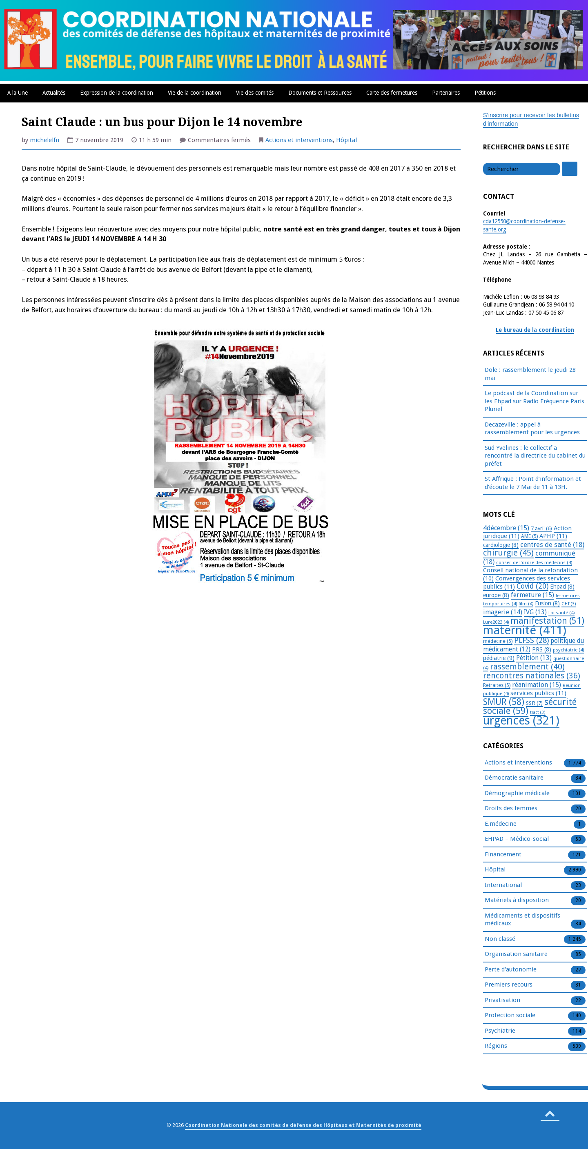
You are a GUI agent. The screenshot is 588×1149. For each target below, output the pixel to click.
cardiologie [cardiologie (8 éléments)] (501, 545)
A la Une (17, 92)
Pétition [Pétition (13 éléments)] (534, 658)
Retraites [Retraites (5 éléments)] (496, 685)
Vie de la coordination (194, 92)
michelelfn (44, 140)
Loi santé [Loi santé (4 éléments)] (561, 613)
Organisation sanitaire (516, 954)
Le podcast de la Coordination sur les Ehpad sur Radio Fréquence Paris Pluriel (534, 401)
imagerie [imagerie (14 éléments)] (502, 612)
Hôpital (346, 140)
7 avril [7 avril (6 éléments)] (541, 528)
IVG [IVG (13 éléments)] (535, 612)
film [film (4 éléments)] (526, 604)
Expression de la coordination (116, 92)
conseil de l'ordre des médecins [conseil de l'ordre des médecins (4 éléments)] (534, 562)
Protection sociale (510, 1015)
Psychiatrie (500, 1031)
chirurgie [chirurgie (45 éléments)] (508, 553)
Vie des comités (255, 92)
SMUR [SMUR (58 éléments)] (503, 702)
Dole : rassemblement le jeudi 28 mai (530, 374)
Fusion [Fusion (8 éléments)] (547, 603)
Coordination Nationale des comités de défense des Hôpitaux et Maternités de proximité (303, 1125)
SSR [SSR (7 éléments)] (534, 703)
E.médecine (501, 824)
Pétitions (485, 92)
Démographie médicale (517, 793)
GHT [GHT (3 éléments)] (568, 604)
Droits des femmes (511, 809)
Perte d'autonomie (511, 970)
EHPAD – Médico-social (517, 839)
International (503, 885)
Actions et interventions (299, 140)
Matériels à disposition (517, 900)
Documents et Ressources (320, 92)
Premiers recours (508, 985)
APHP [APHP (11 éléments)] (553, 536)
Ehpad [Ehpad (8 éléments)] (562, 586)
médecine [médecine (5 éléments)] (497, 641)
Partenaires (446, 92)
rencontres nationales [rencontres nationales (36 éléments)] (531, 675)
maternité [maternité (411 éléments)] (524, 630)
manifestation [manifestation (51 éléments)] (547, 621)
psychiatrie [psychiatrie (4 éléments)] (568, 650)
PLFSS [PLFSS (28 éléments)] (531, 640)
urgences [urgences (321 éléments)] (521, 720)
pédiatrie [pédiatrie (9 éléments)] (498, 658)
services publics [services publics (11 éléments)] (538, 693)
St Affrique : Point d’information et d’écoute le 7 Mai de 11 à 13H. (533, 483)
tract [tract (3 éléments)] (538, 712)
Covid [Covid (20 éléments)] (532, 586)
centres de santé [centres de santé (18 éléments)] (552, 544)
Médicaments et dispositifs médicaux (522, 920)
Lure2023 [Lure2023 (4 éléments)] (496, 622)
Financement (503, 855)
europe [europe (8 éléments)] (496, 595)
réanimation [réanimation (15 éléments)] (536, 685)
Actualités (53, 92)
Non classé (500, 939)
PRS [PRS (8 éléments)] (541, 649)
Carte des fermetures (391, 92)
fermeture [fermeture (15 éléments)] (532, 595)
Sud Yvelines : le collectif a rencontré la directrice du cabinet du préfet (535, 455)
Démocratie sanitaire (514, 778)
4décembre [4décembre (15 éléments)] (506, 528)
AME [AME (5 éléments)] (529, 536)
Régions (496, 1046)
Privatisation (502, 1000)
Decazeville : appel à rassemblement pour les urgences (532, 428)
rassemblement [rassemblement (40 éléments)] (527, 666)
